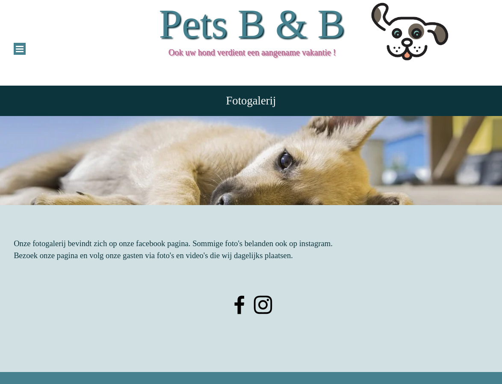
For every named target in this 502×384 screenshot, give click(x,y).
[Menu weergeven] (20, 49)
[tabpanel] (251, 160)
